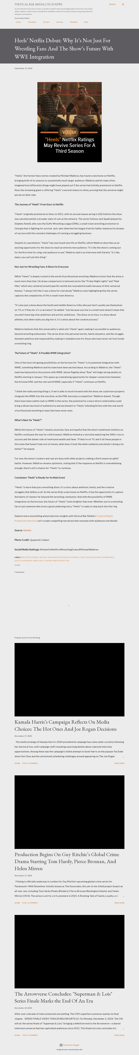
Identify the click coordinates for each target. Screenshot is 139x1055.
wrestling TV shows (42, 561)
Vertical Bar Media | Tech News (38, 4)
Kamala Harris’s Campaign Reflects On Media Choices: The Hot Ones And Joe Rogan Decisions (66, 725)
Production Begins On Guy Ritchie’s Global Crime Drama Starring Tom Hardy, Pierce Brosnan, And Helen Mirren (67, 861)
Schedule (72, 22)
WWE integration (61, 561)
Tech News (30, 22)
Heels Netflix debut (30, 557)
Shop (85, 22)
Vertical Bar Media (23, 561)
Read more (119, 763)
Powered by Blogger (69, 1045)
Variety (27, 530)
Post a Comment (30, 763)
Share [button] (17, 565)
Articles (45, 22)
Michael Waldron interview (53, 557)
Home (17, 22)
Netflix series (72, 557)
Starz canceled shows (90, 557)
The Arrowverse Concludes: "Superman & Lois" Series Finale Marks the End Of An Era (63, 997)
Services (58, 22)
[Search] (112, 4)
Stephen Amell (108, 557)
